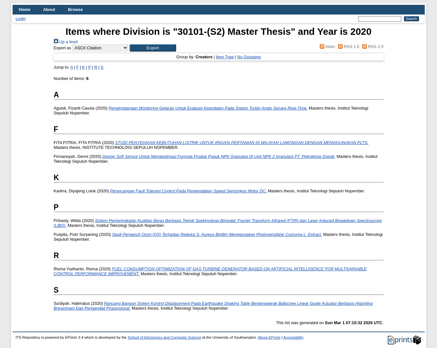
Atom (326, 46)
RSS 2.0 (372, 46)
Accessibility (293, 337)
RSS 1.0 (347, 46)
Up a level (66, 41)
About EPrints (269, 337)
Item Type (225, 56)
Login (21, 18)
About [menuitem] (49, 9)
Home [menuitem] (25, 9)
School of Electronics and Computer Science (164, 337)
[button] (152, 48)
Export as (62, 47)
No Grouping (249, 56)
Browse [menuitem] (75, 9)
